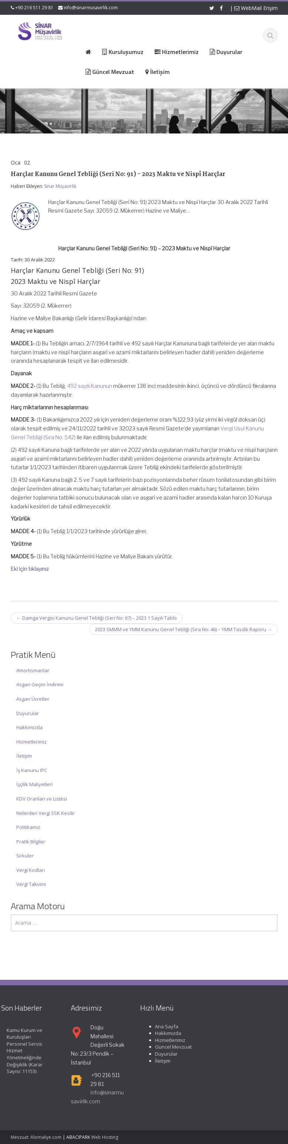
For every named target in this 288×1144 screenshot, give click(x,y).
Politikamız (28, 827)
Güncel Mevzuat (170, 1046)
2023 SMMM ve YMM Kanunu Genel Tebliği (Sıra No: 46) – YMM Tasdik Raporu (183, 629)
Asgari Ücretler (32, 698)
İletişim (24, 755)
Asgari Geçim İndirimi (39, 684)
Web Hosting (104, 1137)
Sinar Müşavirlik (60, 186)
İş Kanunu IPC (31, 770)
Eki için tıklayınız (30, 569)
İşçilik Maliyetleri (34, 784)
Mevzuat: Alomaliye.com (36, 1137)
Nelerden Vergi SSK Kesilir (45, 813)
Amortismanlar (32, 670)
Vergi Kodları (30, 870)
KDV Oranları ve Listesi (41, 798)
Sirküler (25, 855)
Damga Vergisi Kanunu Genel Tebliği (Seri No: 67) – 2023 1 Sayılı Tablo (96, 618)
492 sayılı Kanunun (89, 386)
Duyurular (27, 713)
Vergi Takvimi (31, 884)
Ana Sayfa (163, 1026)
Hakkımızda (29, 727)
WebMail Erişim (256, 7)
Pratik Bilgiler (30, 841)
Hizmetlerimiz (31, 741)
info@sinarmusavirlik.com (91, 7)
